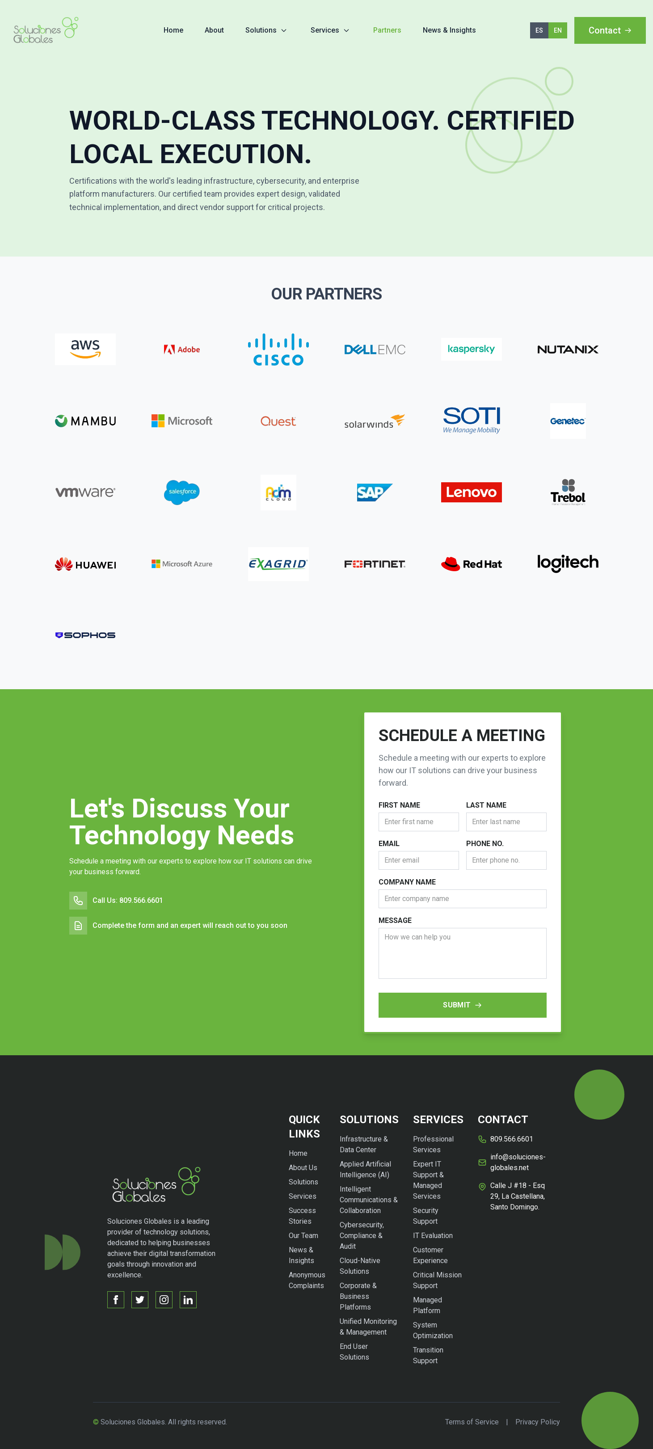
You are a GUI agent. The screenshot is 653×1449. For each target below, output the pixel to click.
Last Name (486, 805)
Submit (462, 1005)
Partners (387, 30)
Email (389, 843)
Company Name (407, 882)
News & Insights (449, 30)
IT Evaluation (433, 1235)
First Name (399, 805)
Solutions (261, 30)
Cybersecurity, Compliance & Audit (362, 1236)
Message (395, 920)
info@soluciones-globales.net (518, 1162)
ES (539, 30)
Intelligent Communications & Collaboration (369, 1200)
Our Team (303, 1235)
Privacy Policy (537, 1422)
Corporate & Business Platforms (358, 1296)
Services (325, 30)
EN (558, 30)
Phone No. (485, 843)
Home (173, 30)
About (214, 30)
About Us (303, 1167)
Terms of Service (472, 1422)
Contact (610, 30)
